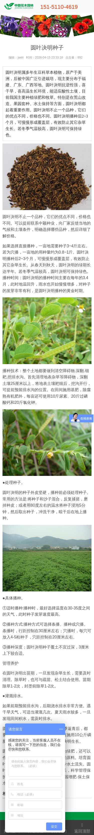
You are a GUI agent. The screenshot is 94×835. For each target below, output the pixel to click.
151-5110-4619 (59, 7)
